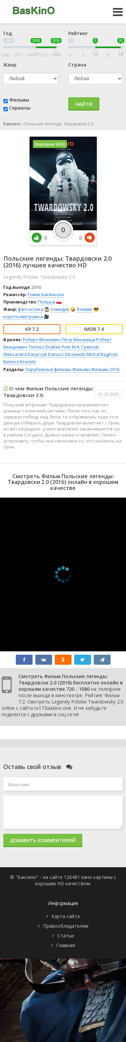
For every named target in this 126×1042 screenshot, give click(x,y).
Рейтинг (78, 33)
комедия (60, 309)
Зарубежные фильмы (48, 369)
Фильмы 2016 (105, 369)
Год (7, 33)
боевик (84, 309)
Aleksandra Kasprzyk (25, 354)
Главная (65, 945)
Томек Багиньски (46, 294)
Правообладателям (65, 926)
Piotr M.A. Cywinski (80, 347)
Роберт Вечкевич (41, 340)
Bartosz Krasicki (19, 362)
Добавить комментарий (43, 840)
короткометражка (23, 316)
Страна (77, 64)
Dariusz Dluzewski (67, 354)
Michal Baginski (102, 354)
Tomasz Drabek (44, 347)
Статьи (65, 935)
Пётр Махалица (78, 340)
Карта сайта (65, 916)
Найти (83, 104)
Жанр (9, 64)
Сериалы (20, 108)
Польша (46, 302)
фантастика (30, 309)
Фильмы (19, 100)
